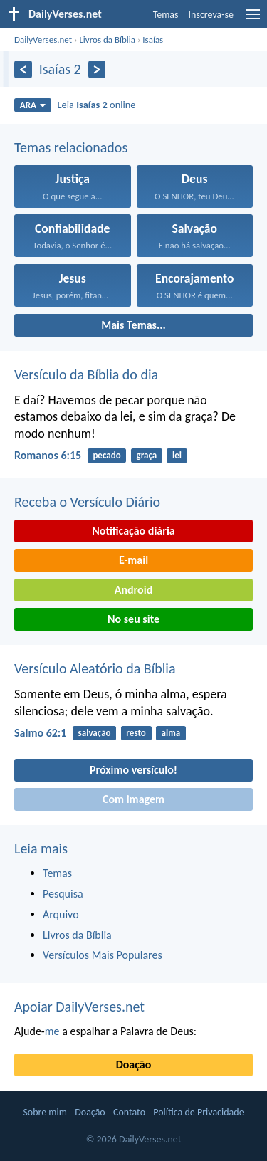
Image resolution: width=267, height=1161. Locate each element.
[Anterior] (23, 69)
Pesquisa (63, 893)
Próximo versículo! (133, 770)
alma (171, 732)
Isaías (152, 39)
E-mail (133, 560)
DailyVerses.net (43, 39)
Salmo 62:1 (40, 733)
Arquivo (61, 914)
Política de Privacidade (198, 1112)
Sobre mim (45, 1112)
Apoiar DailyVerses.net (79, 1006)
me (52, 1031)
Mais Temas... (133, 325)
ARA (33, 105)
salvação (94, 732)
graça (146, 455)
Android (133, 590)
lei (177, 455)
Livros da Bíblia (107, 39)
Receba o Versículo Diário (87, 501)
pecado (106, 455)
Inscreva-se (211, 15)
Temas (166, 15)
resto (135, 732)
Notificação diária (133, 530)
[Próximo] (97, 69)
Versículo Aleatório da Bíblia (95, 668)
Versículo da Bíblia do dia (86, 374)
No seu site (133, 619)
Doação (134, 1064)
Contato (129, 1112)
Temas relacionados (70, 147)
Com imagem (133, 799)
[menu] (253, 19)
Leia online (97, 104)
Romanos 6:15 (47, 455)
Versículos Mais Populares (102, 955)
